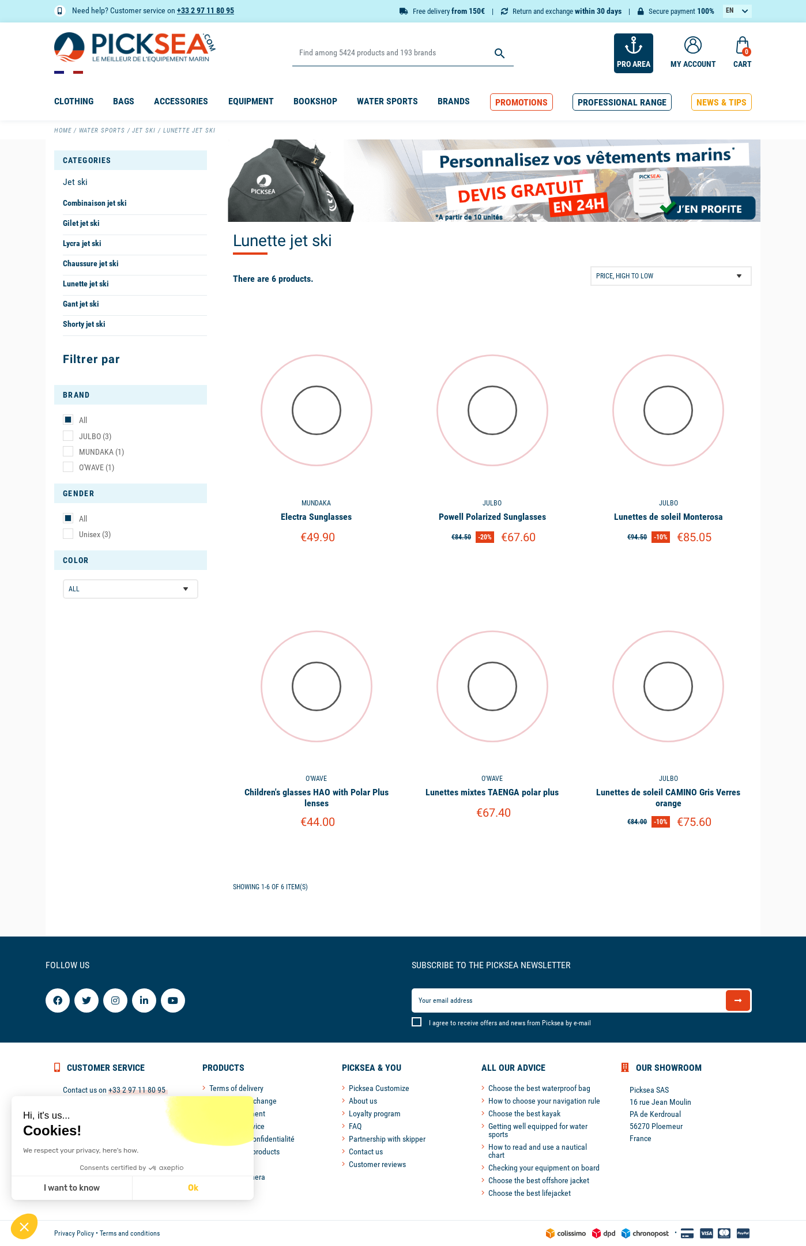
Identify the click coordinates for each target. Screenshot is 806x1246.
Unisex (95, 534)
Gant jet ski (81, 303)
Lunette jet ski (86, 283)
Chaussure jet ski (91, 263)
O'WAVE (96, 467)
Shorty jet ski (84, 324)
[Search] (402, 53)
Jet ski (75, 181)
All (83, 420)
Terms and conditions (130, 1233)
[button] (521, 102)
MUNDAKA (101, 451)
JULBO (95, 436)
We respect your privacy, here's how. (80, 1150)
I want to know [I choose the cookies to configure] (72, 1188)
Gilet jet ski (81, 223)
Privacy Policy (74, 1233)
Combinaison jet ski (95, 202)
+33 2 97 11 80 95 (205, 10)
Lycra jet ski (82, 243)
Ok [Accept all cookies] (193, 1188)
